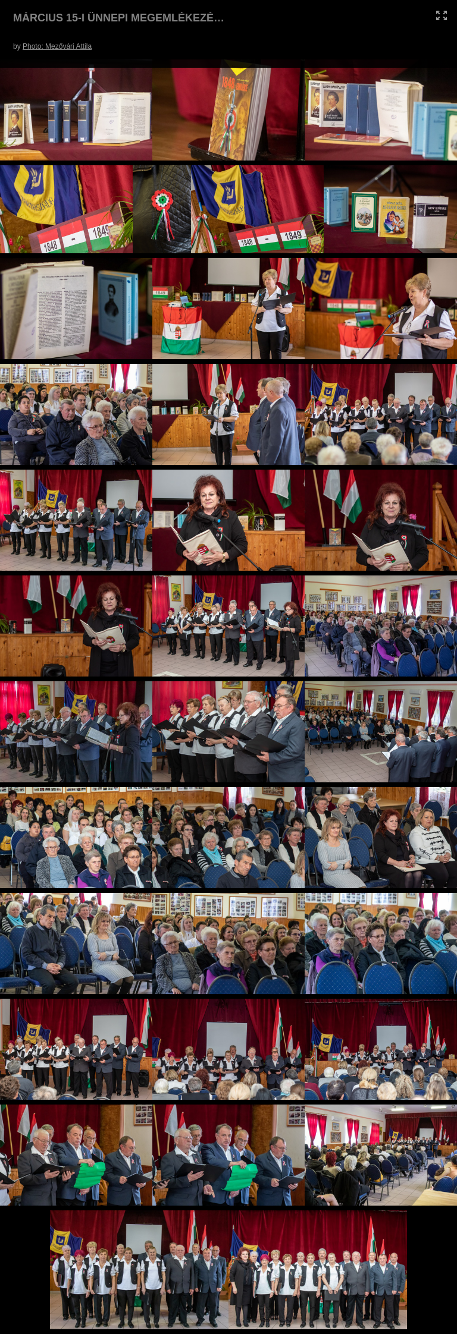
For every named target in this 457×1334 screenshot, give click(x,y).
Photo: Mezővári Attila (57, 46)
